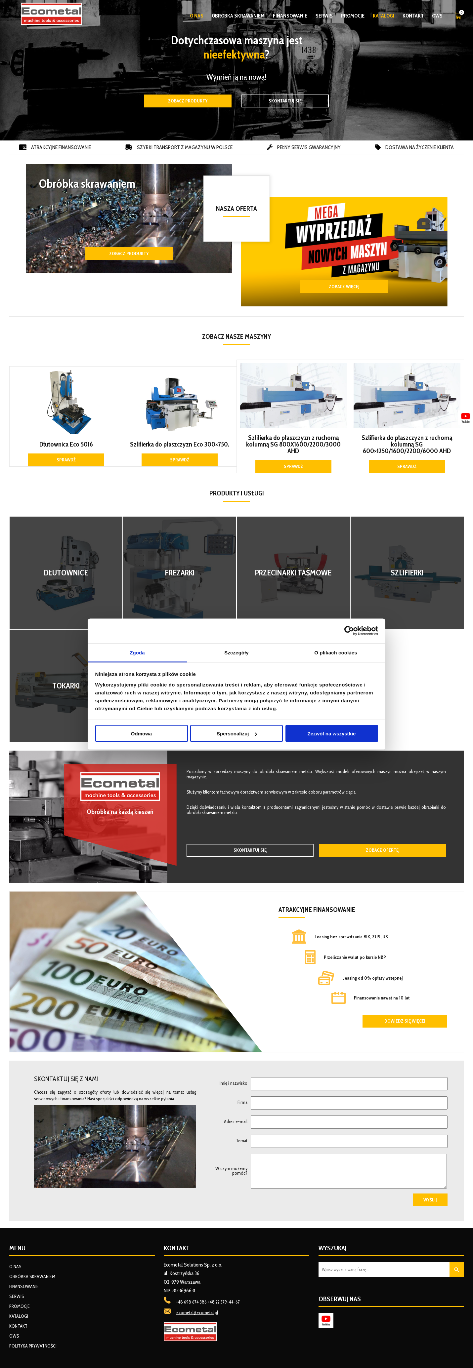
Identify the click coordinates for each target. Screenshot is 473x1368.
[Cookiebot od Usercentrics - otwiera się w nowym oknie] (349, 631)
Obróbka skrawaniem (238, 16)
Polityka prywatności (33, 1346)
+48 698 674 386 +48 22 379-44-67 (208, 1302)
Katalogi (383, 16)
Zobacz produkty (188, 101)
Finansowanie (290, 16)
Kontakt (413, 16)
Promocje (353, 16)
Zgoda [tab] (137, 652)
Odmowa (141, 733)
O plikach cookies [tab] (335, 652)
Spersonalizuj (237, 733)
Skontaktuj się (285, 101)
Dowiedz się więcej (404, 1021)
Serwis (324, 16)
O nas (196, 16)
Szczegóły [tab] (236, 652)
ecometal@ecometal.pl (197, 1312)
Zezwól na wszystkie (332, 733)
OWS (437, 16)
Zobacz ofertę (382, 850)
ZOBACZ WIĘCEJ (344, 287)
